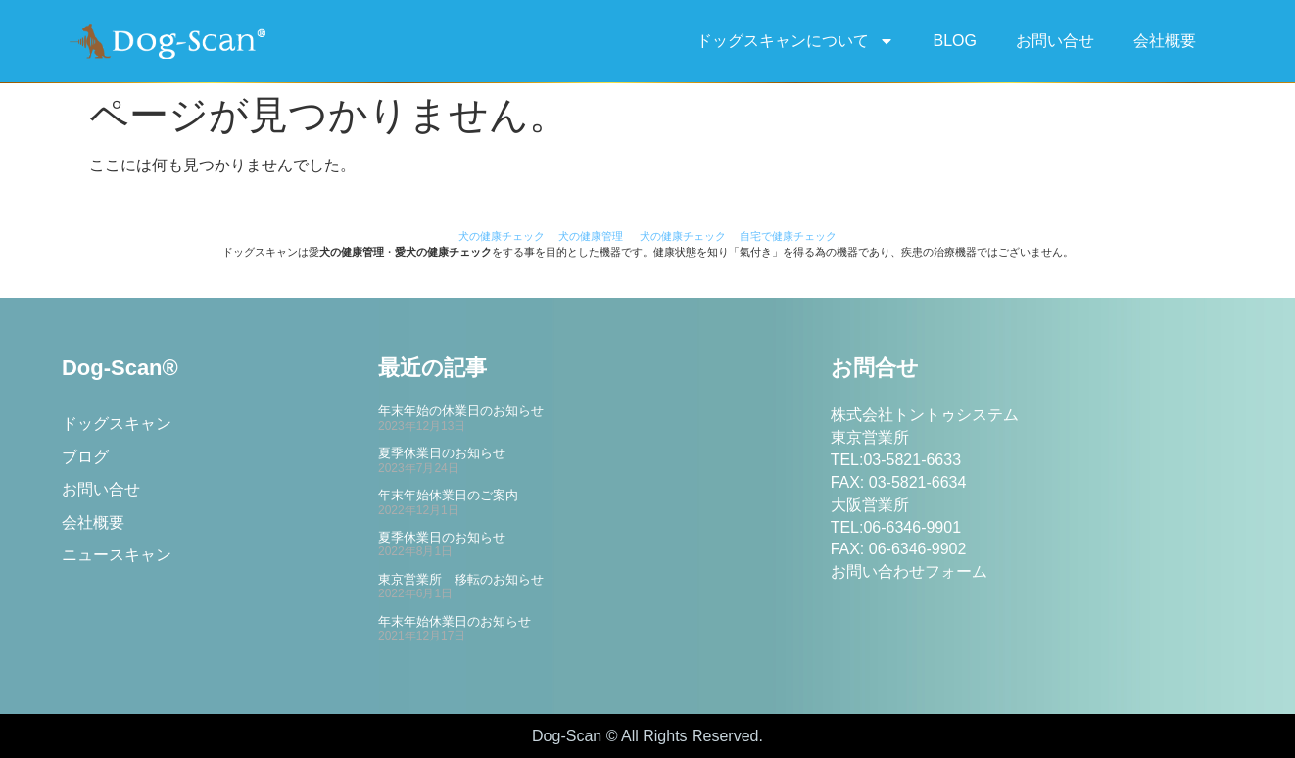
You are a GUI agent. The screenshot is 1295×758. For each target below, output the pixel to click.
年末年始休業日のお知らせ (454, 621)
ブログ (85, 457)
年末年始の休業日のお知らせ (461, 410)
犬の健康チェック (501, 236)
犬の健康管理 (590, 236)
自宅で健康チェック (788, 236)
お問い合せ (1055, 40)
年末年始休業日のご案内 (448, 495)
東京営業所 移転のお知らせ (461, 579)
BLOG (955, 40)
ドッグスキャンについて (795, 41)
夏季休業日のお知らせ (441, 453)
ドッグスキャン (116, 423)
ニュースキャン (116, 556)
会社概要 (1164, 40)
